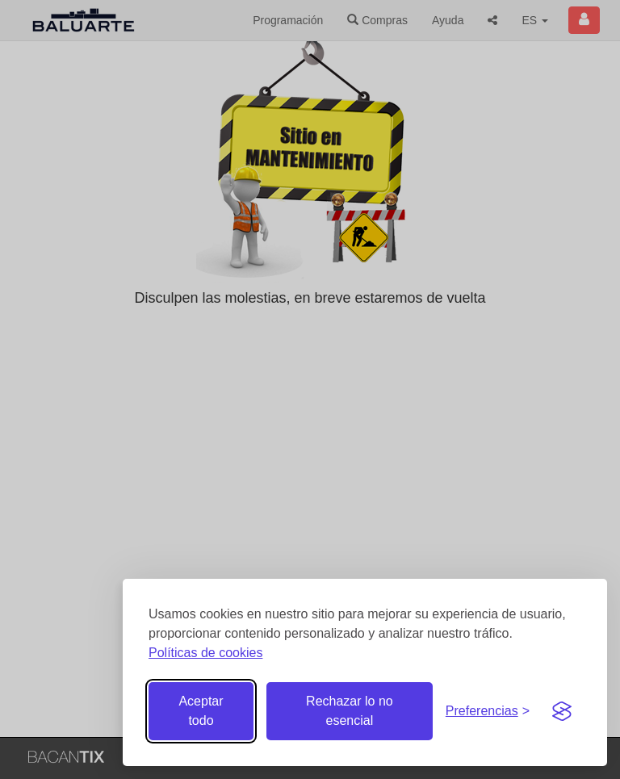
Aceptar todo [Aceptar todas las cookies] (200, 710)
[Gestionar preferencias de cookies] (488, 711)
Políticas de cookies (205, 653)
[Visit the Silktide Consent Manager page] (561, 711)
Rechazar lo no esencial (349, 710)
